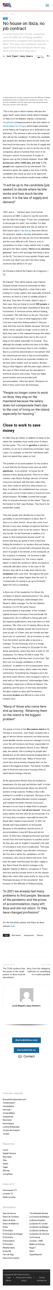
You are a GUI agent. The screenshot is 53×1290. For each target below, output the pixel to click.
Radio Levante (9, 1197)
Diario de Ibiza (9, 1220)
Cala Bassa (25, 230)
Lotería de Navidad (11, 1127)
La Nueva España (37, 1220)
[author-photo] (26, 1002)
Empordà (7, 1251)
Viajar (5, 1167)
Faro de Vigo (8, 1254)
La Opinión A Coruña (38, 1224)
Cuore (5, 1150)
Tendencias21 (9, 1103)
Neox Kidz (7, 1157)
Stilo (5, 1160)
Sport (31, 1251)
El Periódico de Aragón (13, 1234)
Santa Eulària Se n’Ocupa (14, 126)
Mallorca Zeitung (36, 1244)
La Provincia (34, 1237)
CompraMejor (9, 1113)
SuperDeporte (35, 1254)
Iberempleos (8, 1123)
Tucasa (6, 1134)
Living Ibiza (8, 1174)
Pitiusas (40, 935)
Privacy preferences (42, 1279)
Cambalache (8, 1106)
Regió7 (32, 1248)
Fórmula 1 (7, 1110)
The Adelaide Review (38, 1213)
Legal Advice (8, 1279)
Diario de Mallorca (11, 1224)
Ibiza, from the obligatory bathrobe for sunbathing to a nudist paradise (38, 971)
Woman (6, 1170)
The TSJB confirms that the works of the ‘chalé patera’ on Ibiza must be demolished (14, 973)
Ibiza (12, 14)
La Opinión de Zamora (39, 1234)
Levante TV (8, 1194)
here (13, 926)
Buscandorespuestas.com (14, 1099)
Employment (29, 935)
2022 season (16, 935)
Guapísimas (8, 1116)
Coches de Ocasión (11, 1130)
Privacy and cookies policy (24, 1279)
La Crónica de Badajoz (39, 1217)
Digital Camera (9, 1153)
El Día (5, 1227)
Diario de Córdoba (11, 1217)
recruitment (8, 122)
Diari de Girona (9, 1213)
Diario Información (11, 1258)
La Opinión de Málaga (38, 1227)
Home (5, 14)
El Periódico (8, 1230)
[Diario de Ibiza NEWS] (7, 5)
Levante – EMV (36, 1241)
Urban (5, 1164)
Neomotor (7, 1120)
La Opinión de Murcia (38, 1230)
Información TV (10, 1190)
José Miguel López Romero (19, 56)
